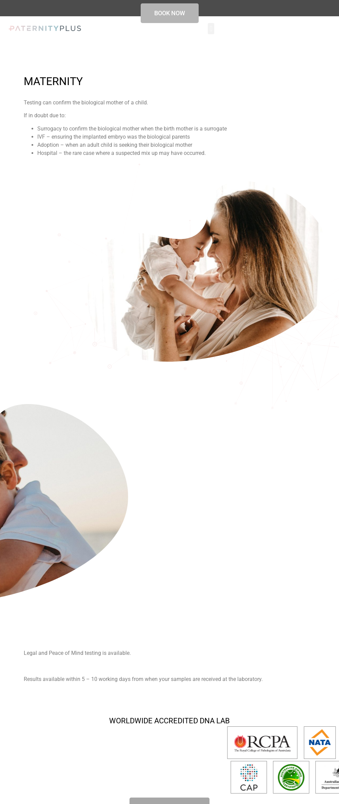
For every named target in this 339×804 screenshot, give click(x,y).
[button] (211, 28)
